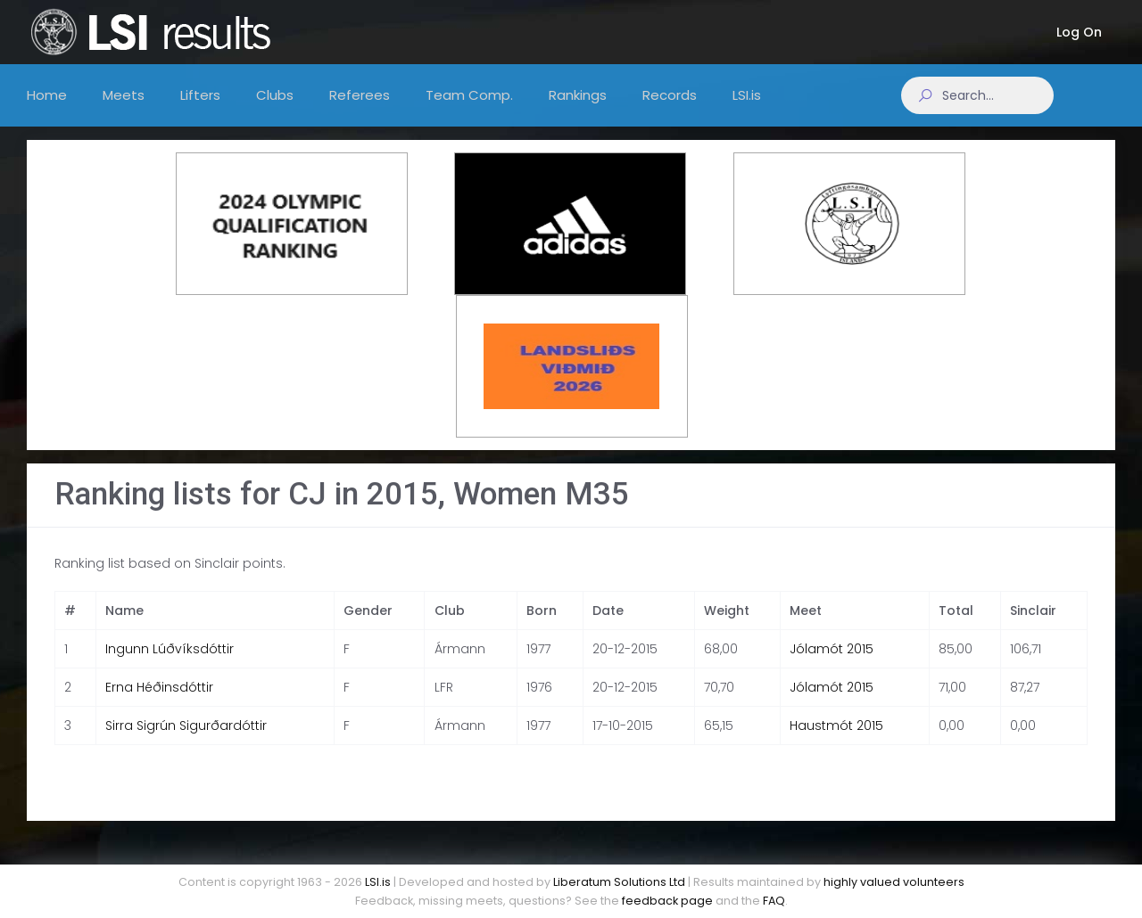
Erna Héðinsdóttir (159, 703)
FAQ (774, 900)
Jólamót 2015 (831, 665)
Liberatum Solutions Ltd (619, 881)
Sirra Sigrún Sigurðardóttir (186, 741)
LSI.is (378, 881)
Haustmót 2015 (836, 741)
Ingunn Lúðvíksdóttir (169, 665)
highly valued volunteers (893, 881)
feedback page (667, 900)
